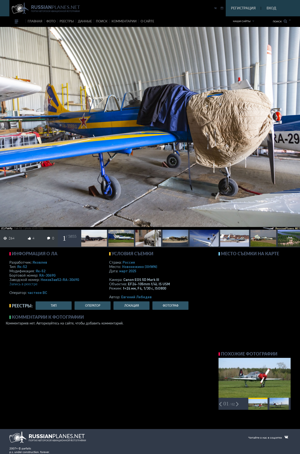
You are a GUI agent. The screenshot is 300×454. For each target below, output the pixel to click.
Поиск (280, 21)
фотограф (170, 305)
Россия (129, 262)
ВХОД (271, 8)
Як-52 (22, 266)
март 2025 (127, 271)
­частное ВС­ (37, 292)
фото (51, 21)
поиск (101, 21)
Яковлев (39, 262)
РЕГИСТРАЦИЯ (243, 8)
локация (131, 305)
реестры (67, 21)
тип (54, 305)
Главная (35, 21)
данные (85, 21)
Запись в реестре (23, 284)
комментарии (124, 21)
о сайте (147, 21)
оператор (92, 305)
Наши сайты (241, 21)
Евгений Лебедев (136, 297)
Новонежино (139, 266)
